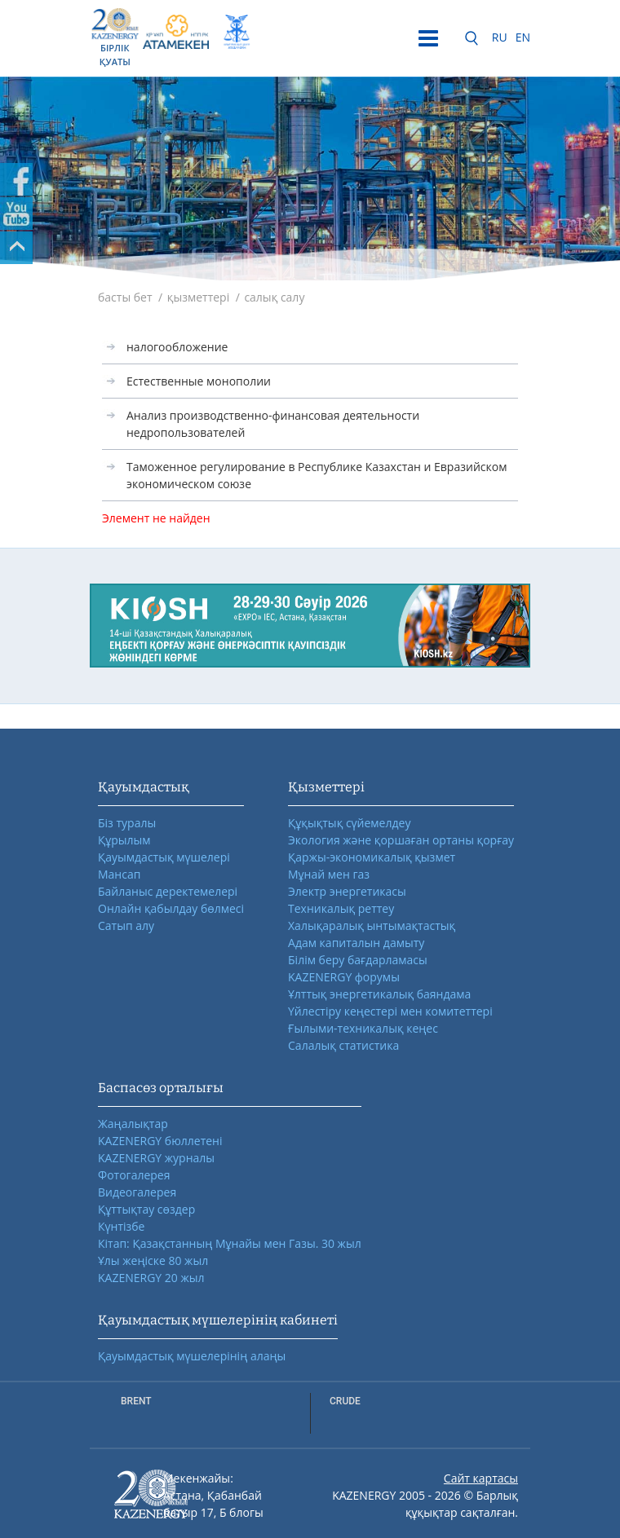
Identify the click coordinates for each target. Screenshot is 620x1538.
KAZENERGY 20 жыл (151, 1277)
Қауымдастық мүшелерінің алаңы (192, 1356)
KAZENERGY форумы (344, 977)
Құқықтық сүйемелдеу (349, 823)
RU (499, 37)
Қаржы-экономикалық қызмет (371, 857)
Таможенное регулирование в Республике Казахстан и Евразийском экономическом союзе (316, 475)
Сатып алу (126, 925)
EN (523, 37)
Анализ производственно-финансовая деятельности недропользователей (272, 424)
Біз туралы (127, 823)
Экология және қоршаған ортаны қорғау (401, 840)
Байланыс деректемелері (167, 891)
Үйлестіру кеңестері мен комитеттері (390, 1011)
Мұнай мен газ (329, 874)
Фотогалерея (134, 1175)
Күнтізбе (121, 1226)
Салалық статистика (343, 1045)
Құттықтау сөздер (146, 1209)
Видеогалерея (137, 1192)
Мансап (119, 874)
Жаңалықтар (133, 1123)
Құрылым (124, 840)
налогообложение (177, 347)
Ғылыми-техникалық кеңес (363, 1028)
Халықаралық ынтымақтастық (371, 925)
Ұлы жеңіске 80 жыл (153, 1260)
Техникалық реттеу (341, 908)
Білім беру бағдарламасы (357, 959)
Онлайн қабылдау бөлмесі (171, 908)
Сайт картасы (481, 1478)
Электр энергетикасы (347, 891)
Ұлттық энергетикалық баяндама (379, 994)
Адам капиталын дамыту (356, 942)
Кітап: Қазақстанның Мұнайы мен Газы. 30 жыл (229, 1243)
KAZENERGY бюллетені (160, 1140)
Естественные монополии (198, 381)
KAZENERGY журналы (156, 1158)
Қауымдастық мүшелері (164, 857)
